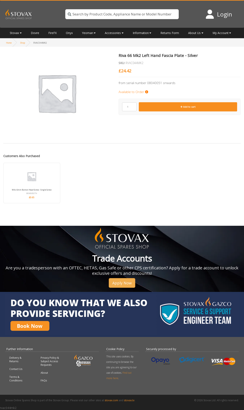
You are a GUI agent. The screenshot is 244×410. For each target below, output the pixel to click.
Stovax (14, 33)
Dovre (35, 33)
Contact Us (15, 369)
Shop (22, 42)
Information (141, 33)
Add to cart (187, 106)
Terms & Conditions (15, 378)
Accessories (113, 33)
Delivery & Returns (15, 359)
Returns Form (169, 33)
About (44, 373)
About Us (194, 33)
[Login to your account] (218, 14)
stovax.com (111, 400)
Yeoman (87, 33)
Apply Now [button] (122, 282)
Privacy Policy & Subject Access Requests (50, 361)
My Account (221, 33)
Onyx (69, 33)
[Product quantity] (129, 106)
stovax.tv (129, 400)
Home (9, 42)
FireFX (52, 33)
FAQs (44, 380)
